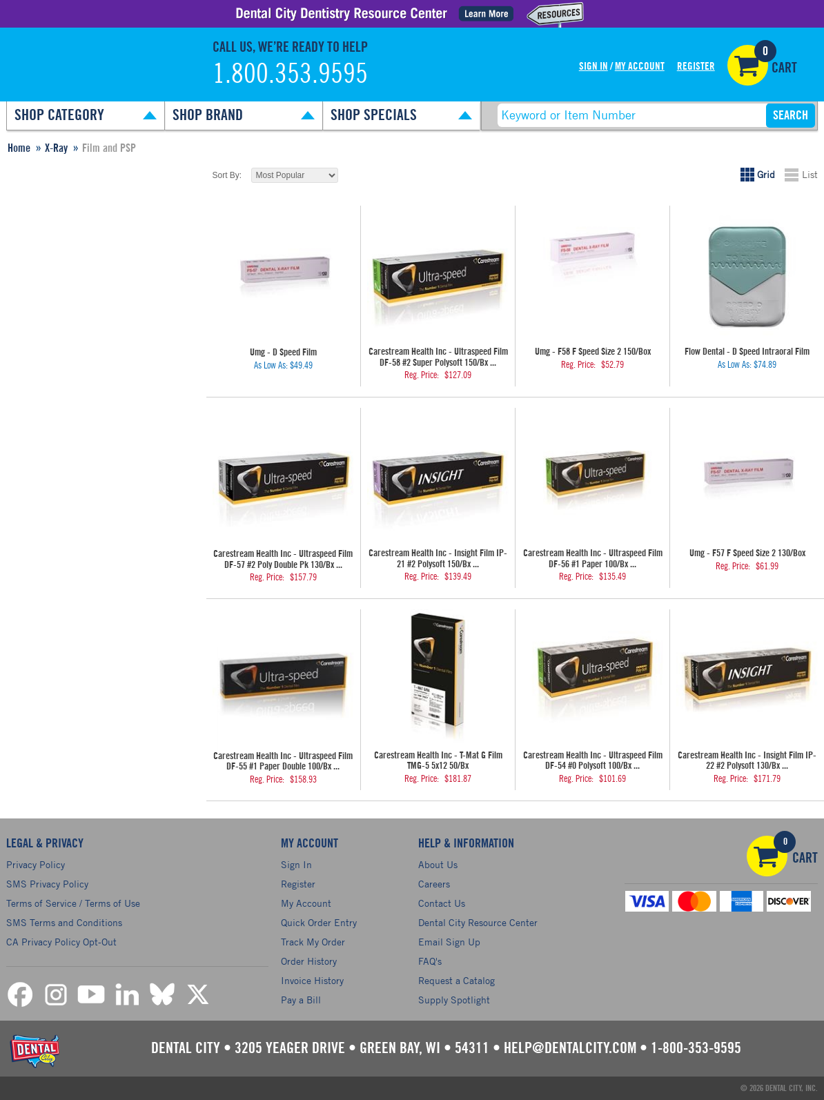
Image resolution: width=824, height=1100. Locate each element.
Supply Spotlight (454, 999)
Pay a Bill (301, 999)
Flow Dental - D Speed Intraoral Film (747, 352)
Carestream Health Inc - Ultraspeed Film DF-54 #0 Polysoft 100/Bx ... (593, 761)
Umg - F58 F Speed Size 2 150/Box (593, 352)
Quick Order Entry (319, 922)
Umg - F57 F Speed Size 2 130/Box (747, 553)
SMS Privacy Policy (47, 884)
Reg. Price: (421, 375)
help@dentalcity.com (570, 1048)
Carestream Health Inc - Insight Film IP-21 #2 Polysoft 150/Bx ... (438, 559)
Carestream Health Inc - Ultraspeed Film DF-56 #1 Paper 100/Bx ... (593, 559)
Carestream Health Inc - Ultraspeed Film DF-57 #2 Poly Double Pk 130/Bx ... (283, 559)
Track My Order (313, 941)
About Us (438, 864)
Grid (766, 174)
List (810, 174)
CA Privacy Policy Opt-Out (61, 941)
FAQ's (430, 961)
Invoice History (312, 980)
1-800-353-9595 (696, 1048)
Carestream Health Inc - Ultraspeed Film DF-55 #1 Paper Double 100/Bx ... (283, 762)
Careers (434, 884)
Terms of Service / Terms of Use (73, 903)
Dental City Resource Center (478, 922)
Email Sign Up (449, 941)
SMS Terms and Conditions (64, 922)
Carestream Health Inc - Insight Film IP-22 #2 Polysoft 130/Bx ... (747, 761)
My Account (640, 66)
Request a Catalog (456, 980)
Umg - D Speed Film (283, 352)
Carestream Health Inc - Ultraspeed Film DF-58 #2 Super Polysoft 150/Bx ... (438, 357)
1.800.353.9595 (290, 74)
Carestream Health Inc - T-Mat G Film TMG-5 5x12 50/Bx (438, 761)
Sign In (593, 66)
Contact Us (441, 903)
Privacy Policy (35, 864)
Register (696, 66)
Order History (309, 961)
